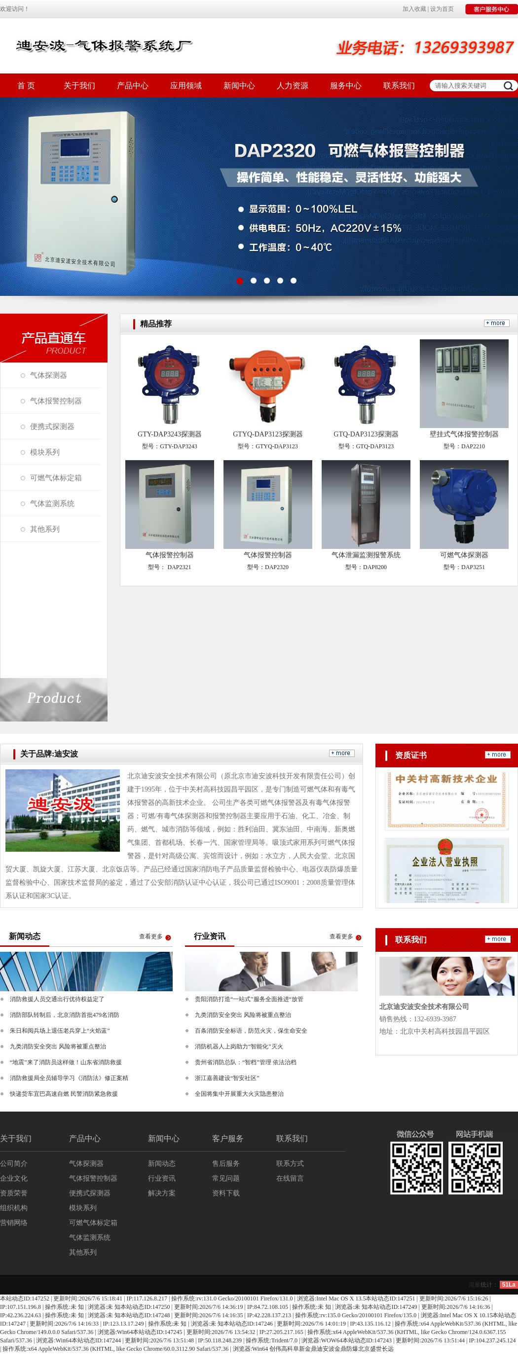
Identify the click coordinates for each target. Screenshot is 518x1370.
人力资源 (292, 85)
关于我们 (79, 85)
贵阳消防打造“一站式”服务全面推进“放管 (249, 999)
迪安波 (325, 1348)
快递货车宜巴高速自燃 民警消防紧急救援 (64, 1093)
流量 (475, 1284)
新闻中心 (239, 85)
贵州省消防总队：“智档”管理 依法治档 (245, 1062)
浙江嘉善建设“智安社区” (227, 1078)
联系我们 (399, 85)
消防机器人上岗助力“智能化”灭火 (239, 1046)
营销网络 (14, 1222)
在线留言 (290, 1178)
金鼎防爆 (346, 1348)
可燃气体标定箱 (56, 478)
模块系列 (45, 452)
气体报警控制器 (56, 401)
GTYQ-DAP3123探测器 (268, 434)
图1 (259, 197)
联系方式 (290, 1163)
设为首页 (442, 8)
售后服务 (226, 1163)
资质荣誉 (14, 1193)
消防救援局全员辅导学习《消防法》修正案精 (69, 1078)
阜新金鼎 (305, 1348)
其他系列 (45, 529)
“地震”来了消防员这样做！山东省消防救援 (66, 1062)
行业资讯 (162, 1178)
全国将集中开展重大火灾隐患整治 (239, 1093)
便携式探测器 (52, 427)
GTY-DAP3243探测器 (170, 434)
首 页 (26, 85)
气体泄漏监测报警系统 (366, 555)
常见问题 (226, 1178)
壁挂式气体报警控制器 (464, 434)
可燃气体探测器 (464, 555)
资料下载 (226, 1193)
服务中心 (346, 85)
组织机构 (14, 1208)
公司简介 (14, 1163)
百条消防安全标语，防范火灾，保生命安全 (251, 1030)
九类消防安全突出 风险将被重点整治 (58, 1046)
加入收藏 (414, 8)
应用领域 (186, 85)
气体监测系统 (52, 503)
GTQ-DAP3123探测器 (365, 434)
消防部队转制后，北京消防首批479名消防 (64, 1014)
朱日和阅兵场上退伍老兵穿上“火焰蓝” (60, 1030)
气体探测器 (48, 375)
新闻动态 (162, 1163)
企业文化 (14, 1178)
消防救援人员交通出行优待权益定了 (57, 999)
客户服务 (228, 1138)
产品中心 (132, 85)
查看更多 (151, 936)
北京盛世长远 (376, 1348)
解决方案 (162, 1193)
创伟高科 (281, 1348)
